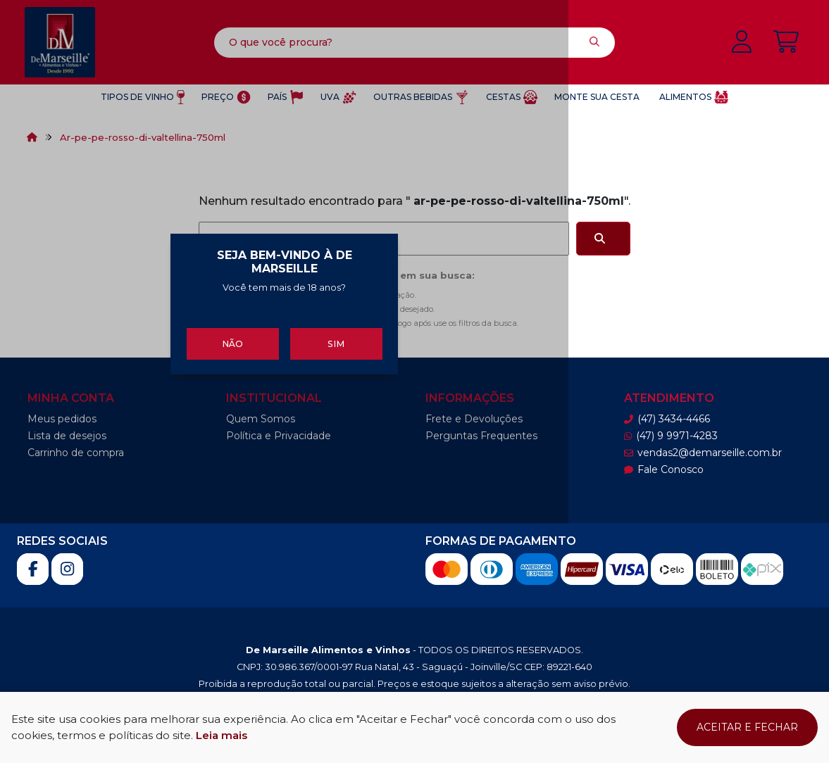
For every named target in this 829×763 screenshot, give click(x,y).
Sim (489, 456)
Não (339, 456)
